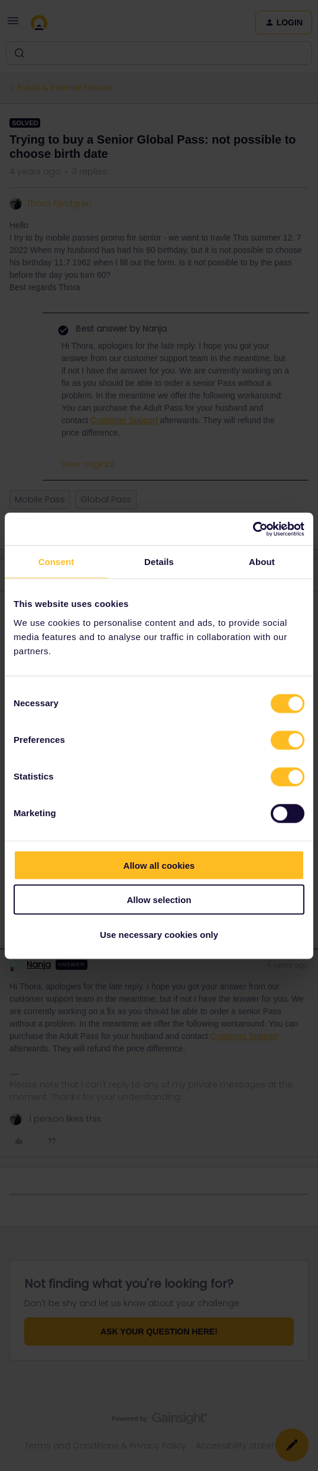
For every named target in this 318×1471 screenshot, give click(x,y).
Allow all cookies (159, 865)
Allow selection (158, 900)
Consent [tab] (56, 562)
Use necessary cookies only (159, 934)
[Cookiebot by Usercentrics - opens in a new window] (252, 529)
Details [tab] (159, 562)
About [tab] (262, 562)
